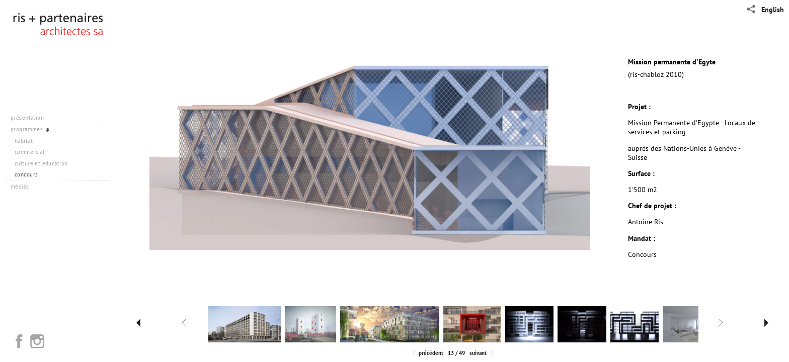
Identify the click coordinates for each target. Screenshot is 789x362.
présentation (31, 117)
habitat (24, 140)
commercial (29, 151)
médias (23, 186)
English (772, 9)
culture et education (41, 163)
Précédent (427, 353)
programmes (30, 129)
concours (26, 174)
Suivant (482, 353)
